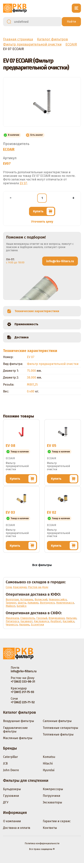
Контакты (50, 828)
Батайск (22, 606)
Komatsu (49, 757)
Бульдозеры (12, 789)
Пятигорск (12, 621)
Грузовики (11, 796)
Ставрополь (27, 618)
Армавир (33, 602)
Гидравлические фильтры (15, 729)
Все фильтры (42, 565)
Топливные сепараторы (60, 728)
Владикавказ (56, 618)
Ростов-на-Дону (38, 587)
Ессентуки (37, 624)
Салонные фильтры (57, 721)
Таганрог (11, 602)
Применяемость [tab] (22, 324)
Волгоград (12, 599)
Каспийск (68, 621)
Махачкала (12, 618)
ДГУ (5, 802)
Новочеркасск (65, 602)
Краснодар (20, 587)
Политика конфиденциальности (42, 843)
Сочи (9, 587)
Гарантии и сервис (57, 821)
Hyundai (48, 770)
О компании (12, 821)
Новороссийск (58, 599)
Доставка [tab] (18, 337)
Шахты (22, 602)
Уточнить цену (42, 221)
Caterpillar (10, 757)
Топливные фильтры (58, 734)
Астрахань (26, 599)
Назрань (24, 624)
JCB (5, 763)
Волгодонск (47, 602)
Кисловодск (41, 621)
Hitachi (48, 763)
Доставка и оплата (16, 828)
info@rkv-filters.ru (60, 261)
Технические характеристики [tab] (33, 311)
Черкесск (12, 624)
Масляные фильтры (17, 738)
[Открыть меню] (76, 8)
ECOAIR (9, 149)
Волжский (41, 599)
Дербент (55, 621)
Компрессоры (53, 789)
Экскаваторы (52, 802)
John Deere (11, 770)
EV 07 (23, 183)
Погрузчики (51, 796)
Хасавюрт (26, 621)
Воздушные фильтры (18, 721)
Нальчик (71, 618)
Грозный (41, 618)
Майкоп (10, 606)
